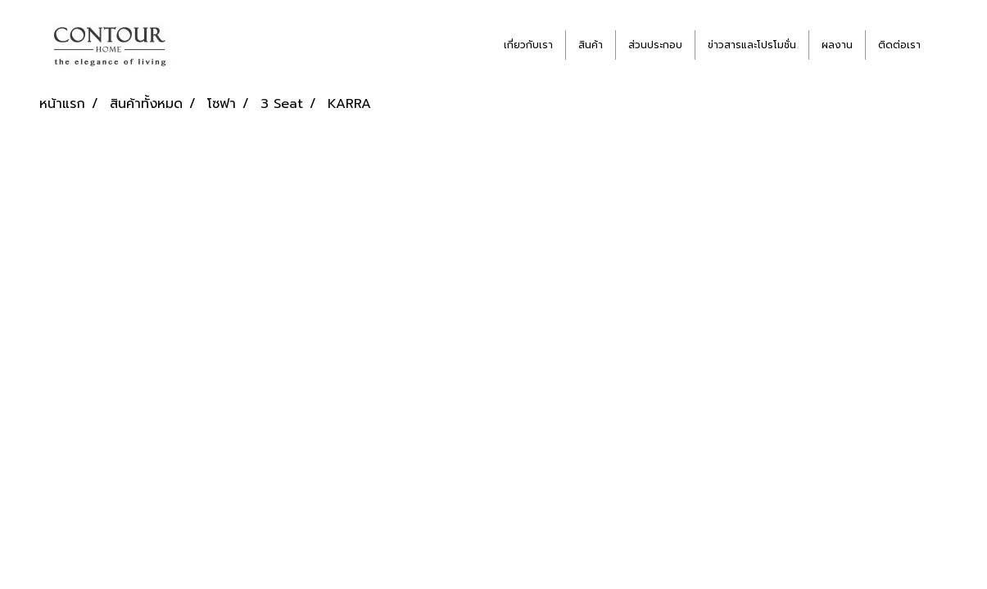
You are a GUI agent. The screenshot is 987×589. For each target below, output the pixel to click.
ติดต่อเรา (899, 45)
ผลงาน (837, 45)
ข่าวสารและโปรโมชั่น (752, 45)
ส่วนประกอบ (655, 45)
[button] (947, 45)
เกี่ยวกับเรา (528, 45)
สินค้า (590, 45)
